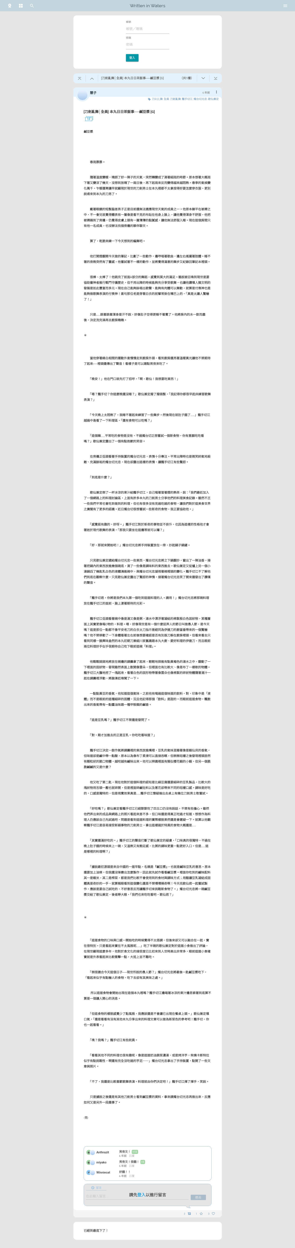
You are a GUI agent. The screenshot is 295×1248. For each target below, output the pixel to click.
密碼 (128, 37)
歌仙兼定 (213, 99)
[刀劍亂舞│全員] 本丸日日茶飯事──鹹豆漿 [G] (119, 112)
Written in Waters (147, 5)
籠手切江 (187, 99)
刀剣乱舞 (157, 99)
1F (87, 119)
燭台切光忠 (200, 99)
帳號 (128, 22)
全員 (166, 99)
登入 (132, 57)
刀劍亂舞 (175, 99)
